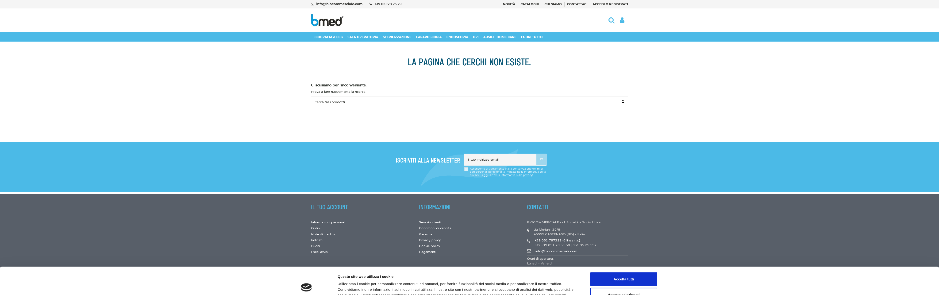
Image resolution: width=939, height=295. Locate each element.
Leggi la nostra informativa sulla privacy (506, 175)
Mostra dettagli (523, 283)
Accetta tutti (624, 252)
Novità (509, 4)
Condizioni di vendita (435, 228)
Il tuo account (329, 207)
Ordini (315, 228)
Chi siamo (553, 4)
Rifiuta (623, 282)
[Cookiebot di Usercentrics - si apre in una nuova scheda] (306, 285)
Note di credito (323, 234)
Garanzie (425, 234)
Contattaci (577, 4)
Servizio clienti (430, 222)
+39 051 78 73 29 (387, 4)
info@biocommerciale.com (339, 4)
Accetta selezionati (623, 267)
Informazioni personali (328, 222)
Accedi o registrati (610, 4)
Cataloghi (530, 4)
